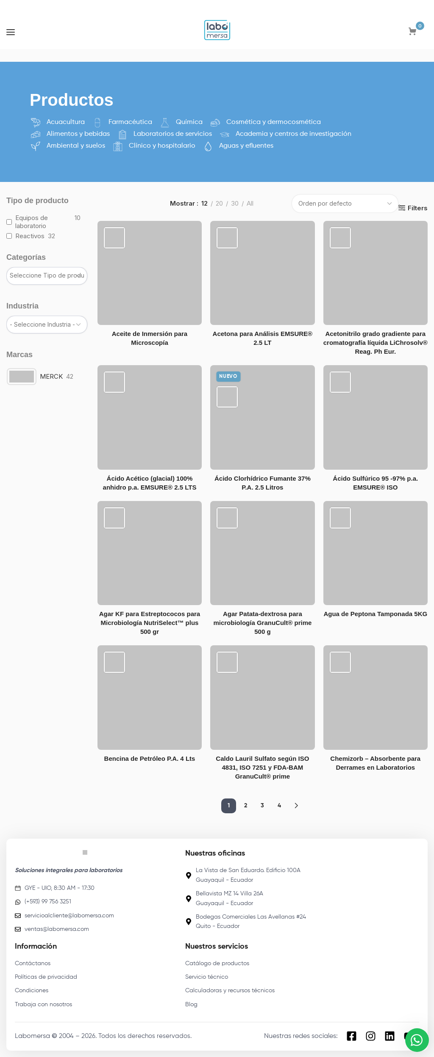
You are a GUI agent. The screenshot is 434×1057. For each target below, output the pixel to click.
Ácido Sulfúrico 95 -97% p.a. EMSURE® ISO (375, 483)
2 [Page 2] (245, 806)
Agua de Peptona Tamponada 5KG (375, 613)
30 (235, 203)
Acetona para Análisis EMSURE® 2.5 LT (263, 338)
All (250, 203)
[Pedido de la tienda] (345, 203)
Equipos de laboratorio (31, 222)
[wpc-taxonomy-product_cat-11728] (46, 276)
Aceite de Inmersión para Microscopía (149, 338)
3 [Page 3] (262, 806)
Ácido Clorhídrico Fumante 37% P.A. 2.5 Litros (262, 483)
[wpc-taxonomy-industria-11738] (46, 324)
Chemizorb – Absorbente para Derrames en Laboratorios (375, 763)
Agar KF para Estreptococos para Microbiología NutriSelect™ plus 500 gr (149, 622)
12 (204, 203)
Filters (418, 208)
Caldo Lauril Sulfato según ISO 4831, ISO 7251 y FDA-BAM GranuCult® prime (262, 767)
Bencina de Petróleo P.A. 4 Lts (149, 758)
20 (219, 203)
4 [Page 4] (279, 806)
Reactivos (30, 236)
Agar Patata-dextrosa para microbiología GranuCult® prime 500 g (262, 622)
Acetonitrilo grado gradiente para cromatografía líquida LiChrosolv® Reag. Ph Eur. (375, 342)
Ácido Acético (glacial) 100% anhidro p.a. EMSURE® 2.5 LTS (150, 483)
